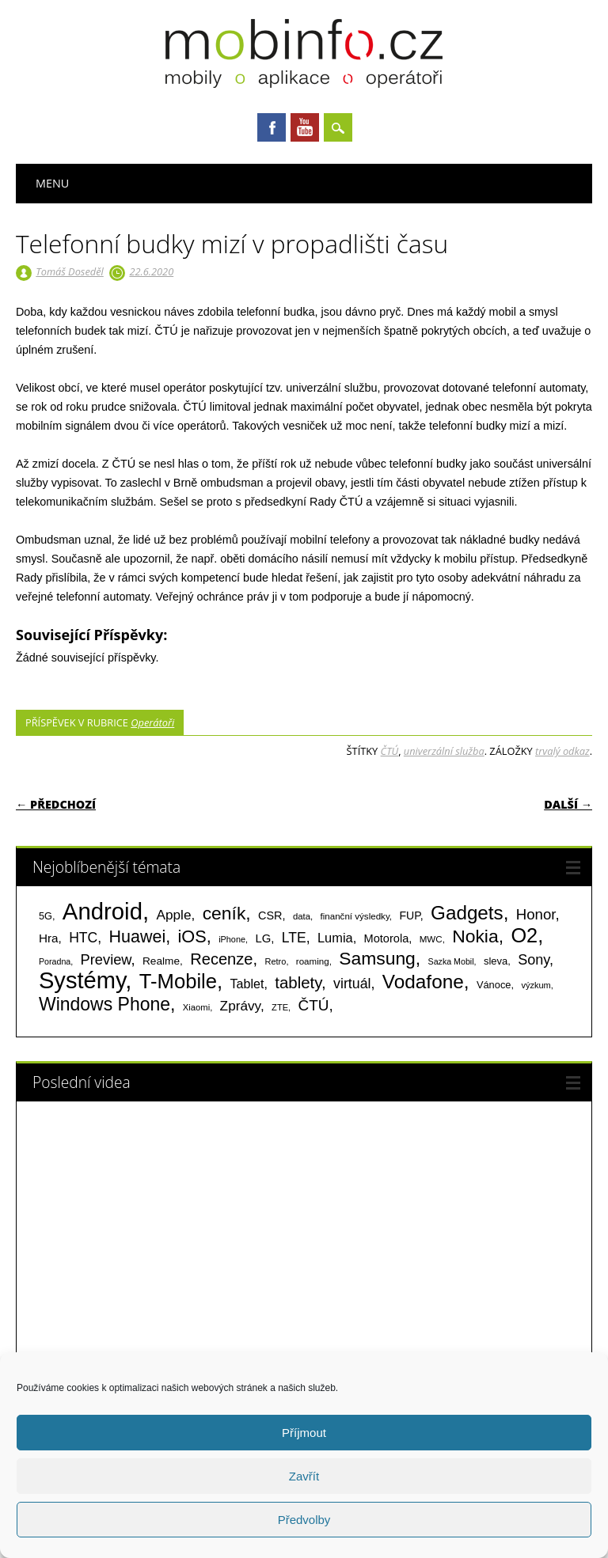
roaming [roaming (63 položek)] (312, 961)
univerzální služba (444, 751)
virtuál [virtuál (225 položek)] (351, 983)
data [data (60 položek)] (301, 916)
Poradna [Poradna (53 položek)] (54, 961)
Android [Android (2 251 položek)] (102, 911)
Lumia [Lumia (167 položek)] (335, 938)
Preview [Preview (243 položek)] (106, 959)
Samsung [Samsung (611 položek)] (377, 958)
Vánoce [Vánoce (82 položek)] (494, 985)
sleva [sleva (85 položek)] (495, 961)
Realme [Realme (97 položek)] (161, 961)
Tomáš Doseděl (69, 271)
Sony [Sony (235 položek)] (533, 960)
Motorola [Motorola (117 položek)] (386, 938)
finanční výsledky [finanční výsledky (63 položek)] (355, 916)
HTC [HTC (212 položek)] (83, 938)
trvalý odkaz (562, 751)
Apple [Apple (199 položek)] (173, 915)
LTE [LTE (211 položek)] (294, 938)
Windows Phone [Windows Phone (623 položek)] (104, 1004)
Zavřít (304, 1476)
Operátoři (152, 722)
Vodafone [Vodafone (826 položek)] (423, 981)
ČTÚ (390, 751)
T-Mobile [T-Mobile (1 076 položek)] (178, 981)
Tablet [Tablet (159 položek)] (247, 983)
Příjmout (304, 1432)
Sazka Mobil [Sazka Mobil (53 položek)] (451, 961)
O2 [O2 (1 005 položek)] (524, 935)
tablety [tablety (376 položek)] (298, 982)
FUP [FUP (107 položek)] (409, 915)
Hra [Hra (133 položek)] (49, 938)
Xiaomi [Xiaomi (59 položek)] (196, 1007)
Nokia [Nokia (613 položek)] (475, 936)
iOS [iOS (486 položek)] (192, 936)
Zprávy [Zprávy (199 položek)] (240, 1006)
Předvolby (304, 1519)
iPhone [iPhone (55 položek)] (231, 939)
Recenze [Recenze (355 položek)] (221, 959)
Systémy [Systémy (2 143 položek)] (82, 980)
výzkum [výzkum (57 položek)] (535, 985)
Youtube (305, 127)
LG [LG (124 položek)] (263, 938)
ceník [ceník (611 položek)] (224, 913)
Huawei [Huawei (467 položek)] (137, 936)
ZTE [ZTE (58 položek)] (280, 1007)
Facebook (271, 127)
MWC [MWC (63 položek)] (431, 939)
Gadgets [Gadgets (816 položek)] (467, 912)
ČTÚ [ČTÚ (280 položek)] (313, 1005)
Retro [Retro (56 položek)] (275, 961)
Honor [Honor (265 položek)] (536, 914)
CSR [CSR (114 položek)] (270, 915)
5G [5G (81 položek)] (45, 916)
